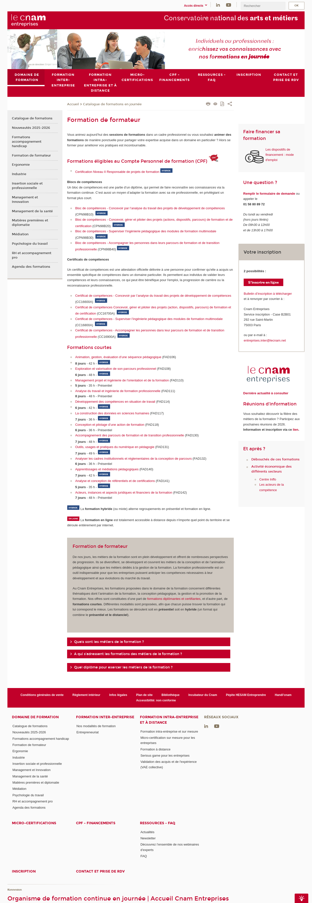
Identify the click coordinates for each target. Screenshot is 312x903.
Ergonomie (21, 165)
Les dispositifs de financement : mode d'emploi (279, 155)
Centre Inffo (267, 479)
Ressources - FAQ (157, 823)
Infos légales (118, 695)
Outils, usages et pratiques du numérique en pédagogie (114, 447)
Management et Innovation (25, 199)
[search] (263, 6)
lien (295, 429)
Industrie (19, 174)
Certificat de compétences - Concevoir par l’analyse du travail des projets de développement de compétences (153, 295)
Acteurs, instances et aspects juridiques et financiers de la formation (123, 492)
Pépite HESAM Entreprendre (246, 695)
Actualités (147, 832)
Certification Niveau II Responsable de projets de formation (117, 172)
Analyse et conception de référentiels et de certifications (115, 481)
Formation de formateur (31, 156)
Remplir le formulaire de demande (269, 193)
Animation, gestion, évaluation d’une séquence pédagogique (118, 357)
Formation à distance (155, 749)
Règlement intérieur (87, 695)
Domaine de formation (35, 717)
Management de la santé (32, 211)
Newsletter (148, 838)
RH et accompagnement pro (31, 255)
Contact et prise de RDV (100, 872)
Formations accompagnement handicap (26, 141)
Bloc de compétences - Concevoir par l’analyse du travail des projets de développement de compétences (150, 208)
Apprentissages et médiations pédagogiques (107, 469)
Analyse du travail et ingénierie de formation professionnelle (117, 391)
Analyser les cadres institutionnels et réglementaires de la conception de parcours (133, 458)
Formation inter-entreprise (105, 717)
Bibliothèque (170, 695)
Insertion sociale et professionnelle (27, 186)
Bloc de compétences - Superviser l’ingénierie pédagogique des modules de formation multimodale (145, 231)
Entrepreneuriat (88, 732)
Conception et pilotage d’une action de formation (109, 425)
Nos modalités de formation (96, 726)
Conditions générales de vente (42, 695)
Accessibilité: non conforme (156, 700)
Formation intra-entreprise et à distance (169, 719)
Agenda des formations (31, 267)
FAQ (143, 856)
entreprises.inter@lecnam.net (265, 340)
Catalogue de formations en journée (112, 104)
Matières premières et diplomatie (30, 222)
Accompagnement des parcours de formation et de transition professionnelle (129, 435)
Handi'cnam (283, 695)
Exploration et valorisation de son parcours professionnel (115, 369)
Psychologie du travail (30, 244)
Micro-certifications (34, 823)
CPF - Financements (95, 823)
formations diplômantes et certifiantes (173, 599)
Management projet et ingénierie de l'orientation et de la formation (122, 380)
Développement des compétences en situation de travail (115, 401)
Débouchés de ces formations (275, 459)
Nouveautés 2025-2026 (31, 128)
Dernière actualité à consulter (265, 393)
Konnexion (14, 889)
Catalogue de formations (32, 119)
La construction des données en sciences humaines (112, 413)
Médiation (20, 234)
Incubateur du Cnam (202, 695)
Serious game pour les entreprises (164, 755)
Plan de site (144, 695)
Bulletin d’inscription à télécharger (268, 293)
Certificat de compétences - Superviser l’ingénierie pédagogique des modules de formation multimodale (149, 319)
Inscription (24, 872)
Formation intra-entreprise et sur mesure (169, 731)
